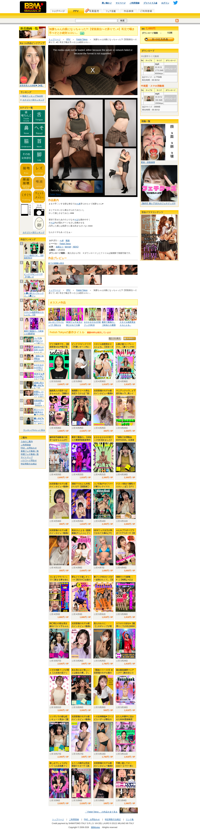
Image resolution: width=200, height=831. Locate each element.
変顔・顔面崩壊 (148, 162)
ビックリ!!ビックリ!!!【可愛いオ (33, 275)
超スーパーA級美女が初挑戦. (39, 413)
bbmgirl (68, 247)
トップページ (55, 39)
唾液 (68, 240)
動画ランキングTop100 (32, 96)
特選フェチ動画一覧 (30, 454)
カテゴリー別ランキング (33, 100)
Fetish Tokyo (82, 39)
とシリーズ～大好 (39, 422)
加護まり (60, 247)
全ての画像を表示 (56, 263)
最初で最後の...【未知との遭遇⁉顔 (34, 332)
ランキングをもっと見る (34, 430)
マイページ (121, 3)
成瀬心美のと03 (39, 385)
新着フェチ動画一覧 (30, 451)
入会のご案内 (27, 441)
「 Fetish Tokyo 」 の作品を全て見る (101, 812)
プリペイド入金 (150, 3)
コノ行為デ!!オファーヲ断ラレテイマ (39, 342)
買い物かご (107, 3)
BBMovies (95, 827)
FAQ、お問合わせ (29, 448)
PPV (68, 39)
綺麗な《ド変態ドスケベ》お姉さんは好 (39, 395)
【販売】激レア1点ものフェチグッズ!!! (158, 203)
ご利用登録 (134, 3)
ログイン (165, 3)
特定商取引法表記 (29, 464)
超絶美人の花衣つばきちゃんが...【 (39, 351)
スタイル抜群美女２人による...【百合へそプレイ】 (103, 347)
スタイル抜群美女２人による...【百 (34, 313)
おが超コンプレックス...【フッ (34, 294)
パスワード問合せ (29, 460)
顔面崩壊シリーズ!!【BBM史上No (39, 404)
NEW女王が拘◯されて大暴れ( (39, 378)
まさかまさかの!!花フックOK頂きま (39, 369)
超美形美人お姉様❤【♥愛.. (32, 85)
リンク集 (130, 819)
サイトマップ (27, 457)
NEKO (75, 247)
